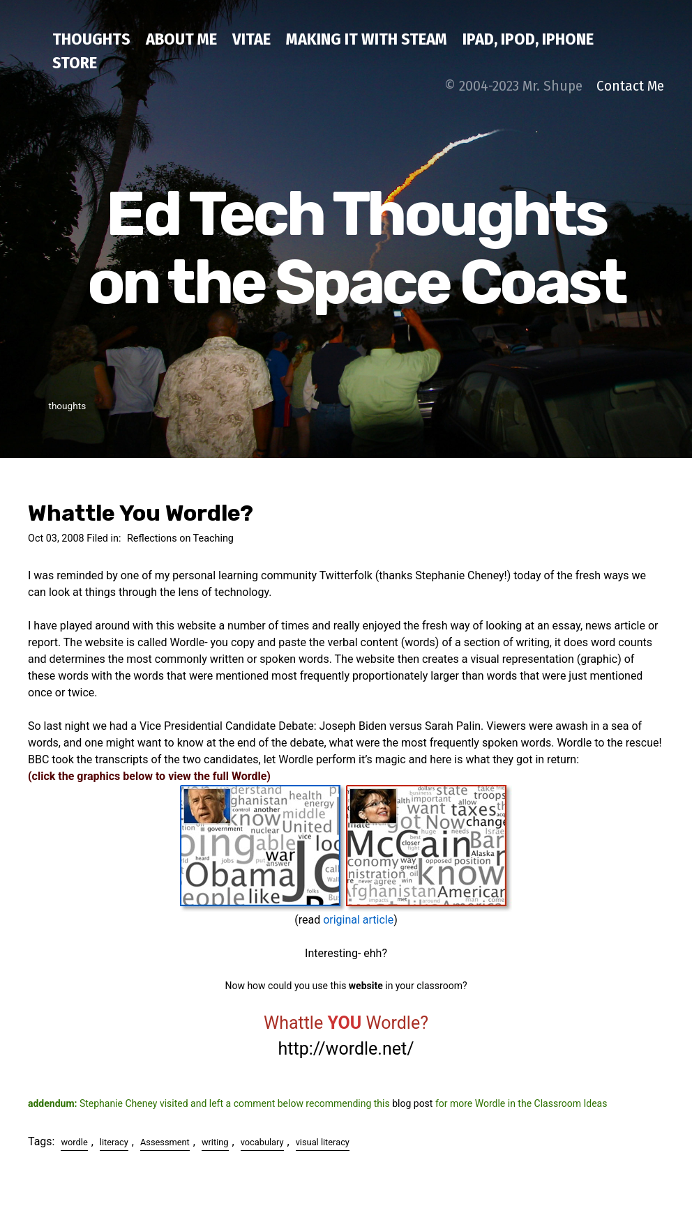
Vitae (251, 39)
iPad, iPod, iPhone (528, 39)
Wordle (574, 742)
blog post (412, 1103)
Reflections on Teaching (180, 538)
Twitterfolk (346, 575)
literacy (114, 1142)
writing (215, 1142)
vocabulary (262, 1142)
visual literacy (322, 1142)
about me (181, 39)
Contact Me (630, 86)
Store (74, 62)
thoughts (91, 39)
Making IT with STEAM (366, 39)
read (309, 919)
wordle (74, 1142)
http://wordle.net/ (346, 1049)
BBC (38, 759)
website (366, 985)
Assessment (165, 1142)
